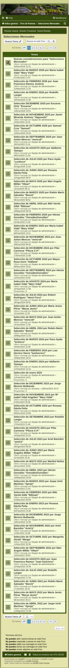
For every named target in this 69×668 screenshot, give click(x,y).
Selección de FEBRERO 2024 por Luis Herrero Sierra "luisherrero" (35, 351)
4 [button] (40, 47)
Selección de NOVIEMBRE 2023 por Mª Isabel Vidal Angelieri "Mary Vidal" (36, 396)
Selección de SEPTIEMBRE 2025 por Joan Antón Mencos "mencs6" (38, 138)
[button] (23, 48)
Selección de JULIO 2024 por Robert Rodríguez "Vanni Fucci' (35, 296)
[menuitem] (9, 18)
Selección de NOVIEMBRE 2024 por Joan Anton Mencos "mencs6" (37, 238)
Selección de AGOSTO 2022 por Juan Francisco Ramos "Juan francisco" (35, 560)
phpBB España (32, 661)
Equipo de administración (43, 64)
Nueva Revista (43, 31)
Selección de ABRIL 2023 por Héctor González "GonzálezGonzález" (35, 471)
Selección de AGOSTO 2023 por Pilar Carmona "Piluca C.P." (35, 429)
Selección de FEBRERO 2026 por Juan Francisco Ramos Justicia (36, 82)
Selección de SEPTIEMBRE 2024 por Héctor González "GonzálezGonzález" (39, 271)
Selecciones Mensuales (19, 36)
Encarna (35, 388)
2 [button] (32, 47)
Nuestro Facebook (27, 31)
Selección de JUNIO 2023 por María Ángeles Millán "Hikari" (34, 451)
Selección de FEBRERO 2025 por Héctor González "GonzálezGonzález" (37, 216)
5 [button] (44, 47)
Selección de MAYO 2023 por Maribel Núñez (39, 461)
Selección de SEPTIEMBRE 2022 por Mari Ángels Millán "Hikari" (37, 549)
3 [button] (36, 47)
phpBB (21, 659)
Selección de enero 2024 (28, 372)
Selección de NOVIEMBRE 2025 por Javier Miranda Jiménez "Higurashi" (38, 116)
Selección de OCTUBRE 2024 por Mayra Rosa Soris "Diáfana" (37, 260)
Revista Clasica (11, 31)
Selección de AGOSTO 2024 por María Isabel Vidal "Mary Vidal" (35, 282)
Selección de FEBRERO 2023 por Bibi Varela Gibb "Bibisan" (35, 493)
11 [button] (51, 47)
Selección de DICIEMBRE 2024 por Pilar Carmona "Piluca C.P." (36, 249)
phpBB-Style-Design (41, 663)
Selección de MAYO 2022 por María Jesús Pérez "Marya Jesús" (38, 593)
